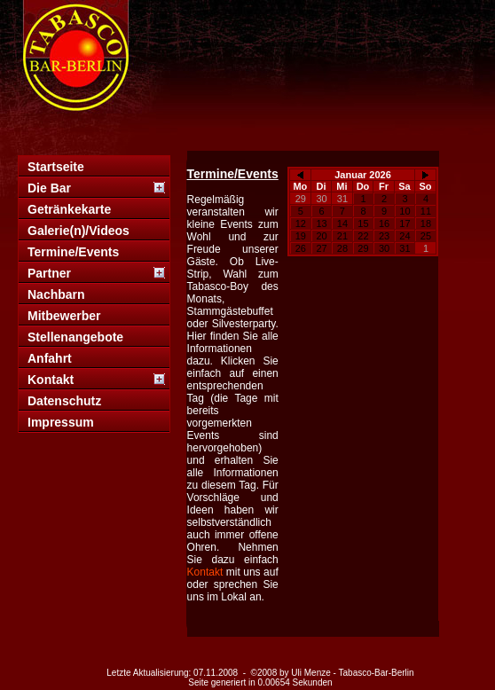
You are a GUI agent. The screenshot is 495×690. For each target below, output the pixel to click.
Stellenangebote (75, 337)
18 (425, 223)
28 (342, 248)
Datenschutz (64, 401)
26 (300, 248)
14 (342, 223)
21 (342, 236)
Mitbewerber (64, 316)
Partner (49, 273)
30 (321, 198)
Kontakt (51, 379)
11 (425, 211)
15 (363, 223)
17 (404, 223)
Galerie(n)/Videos (79, 230)
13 (321, 223)
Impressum (61, 422)
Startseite (56, 167)
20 (321, 236)
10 (404, 211)
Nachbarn (56, 294)
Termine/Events (73, 252)
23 (384, 236)
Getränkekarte (69, 209)
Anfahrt (50, 358)
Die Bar (49, 188)
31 (342, 198)
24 (404, 236)
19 (300, 236)
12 (300, 223)
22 (363, 236)
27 (321, 248)
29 (300, 198)
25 (425, 236)
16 (384, 223)
